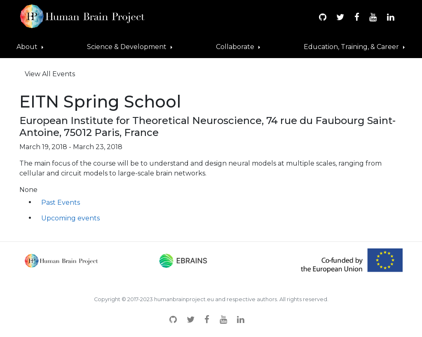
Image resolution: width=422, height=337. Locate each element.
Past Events (60, 202)
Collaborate (236, 47)
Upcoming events (70, 218)
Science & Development (127, 47)
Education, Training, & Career (352, 47)
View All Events (50, 74)
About (27, 47)
